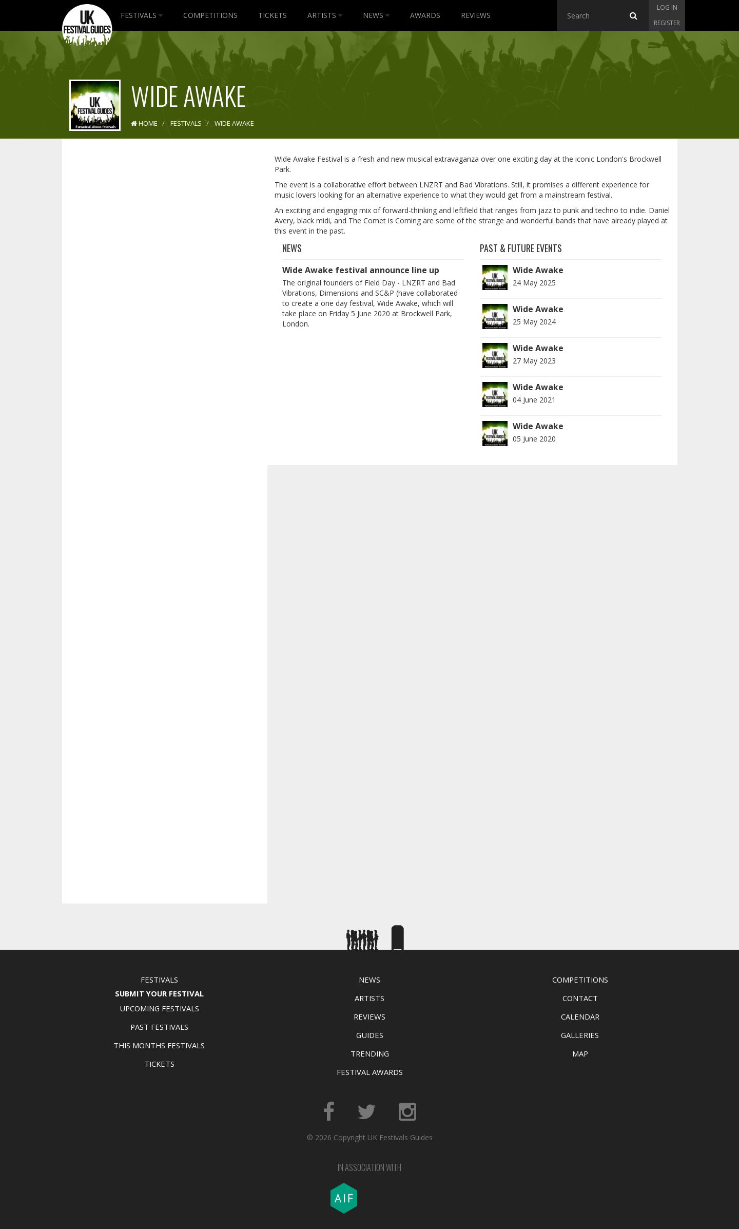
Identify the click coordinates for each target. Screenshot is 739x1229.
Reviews (476, 15)
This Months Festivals (159, 1045)
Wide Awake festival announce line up (360, 270)
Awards (425, 15)
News (376, 15)
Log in (667, 7)
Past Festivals (159, 1027)
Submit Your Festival (159, 993)
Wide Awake (538, 270)
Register (667, 22)
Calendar (580, 1016)
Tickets (272, 15)
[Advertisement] (157, 308)
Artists (324, 15)
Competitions (210, 15)
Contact (580, 998)
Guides (369, 1035)
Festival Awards (370, 1072)
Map (580, 1053)
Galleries (580, 1035)
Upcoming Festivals (159, 1008)
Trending (370, 1053)
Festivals (142, 15)
